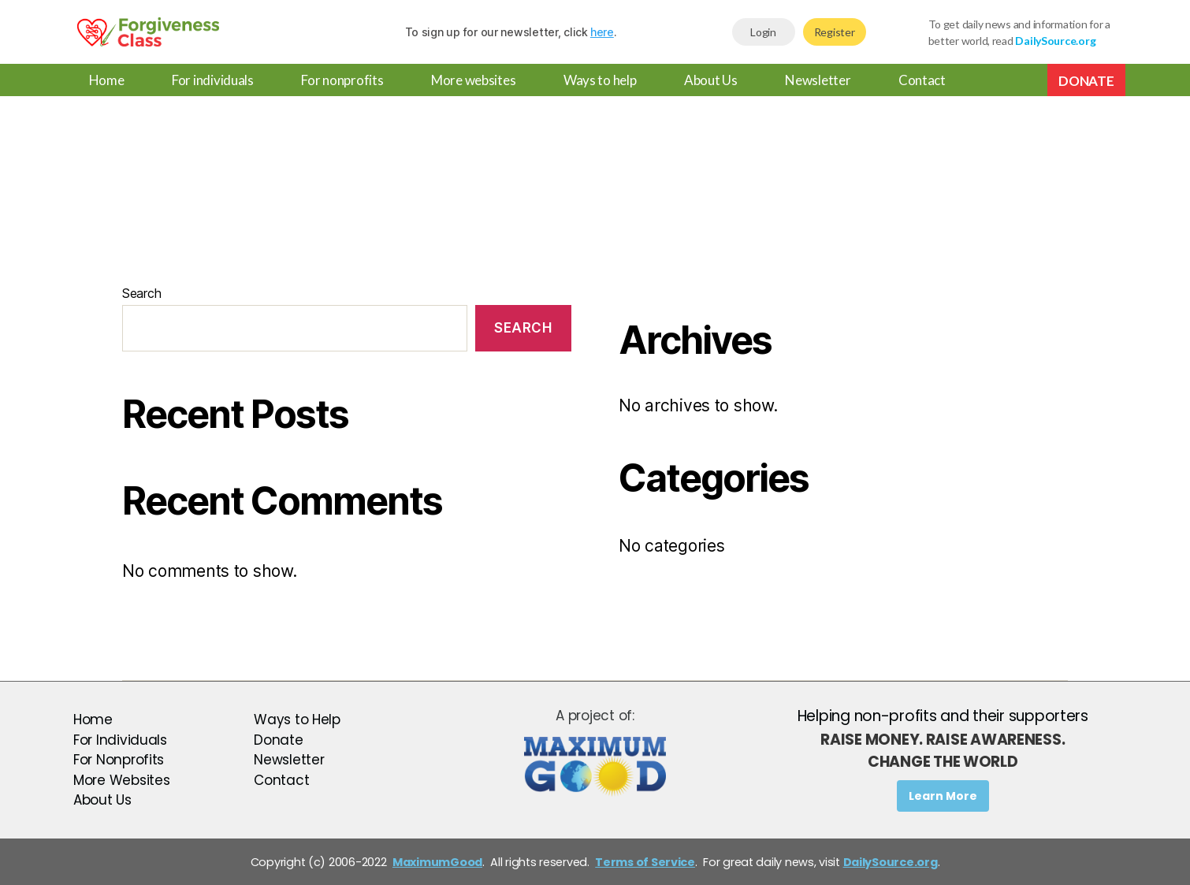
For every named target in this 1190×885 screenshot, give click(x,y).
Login (763, 32)
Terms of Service (645, 862)
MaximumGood (437, 862)
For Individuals (120, 740)
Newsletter (817, 80)
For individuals (213, 80)
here (602, 32)
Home (107, 80)
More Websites (121, 780)
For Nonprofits (118, 759)
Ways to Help (297, 719)
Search (141, 293)
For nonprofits (342, 80)
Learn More (943, 796)
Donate (1086, 81)
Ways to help (600, 80)
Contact (922, 80)
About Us (711, 80)
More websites (473, 80)
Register (834, 32)
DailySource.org (890, 862)
